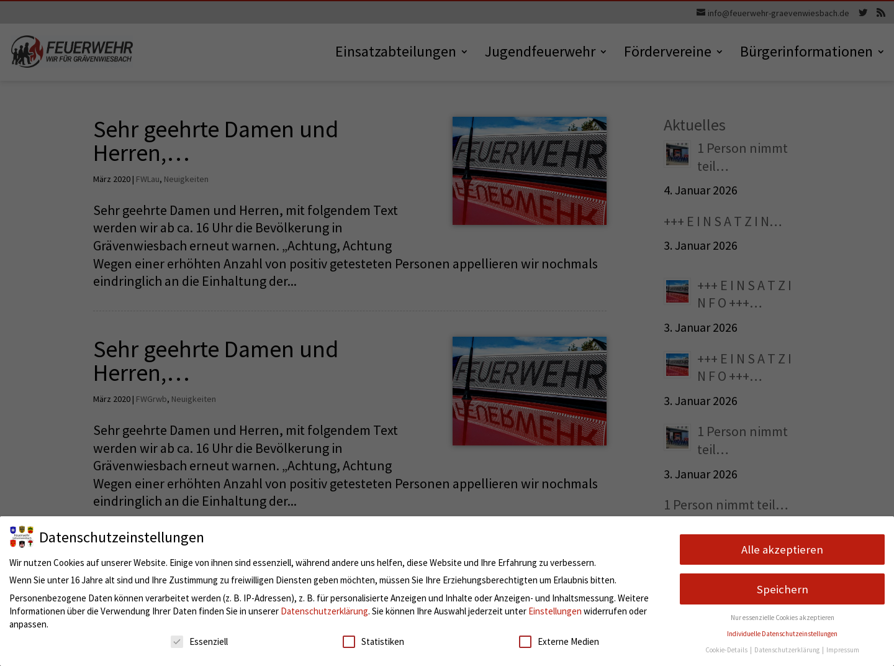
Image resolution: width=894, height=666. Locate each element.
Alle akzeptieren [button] (782, 549)
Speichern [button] (782, 589)
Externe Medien (559, 641)
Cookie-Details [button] (727, 649)
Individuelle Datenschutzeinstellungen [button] (782, 633)
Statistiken (373, 641)
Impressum (842, 649)
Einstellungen (555, 611)
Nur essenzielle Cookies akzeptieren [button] (782, 617)
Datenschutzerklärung (324, 611)
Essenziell (199, 641)
